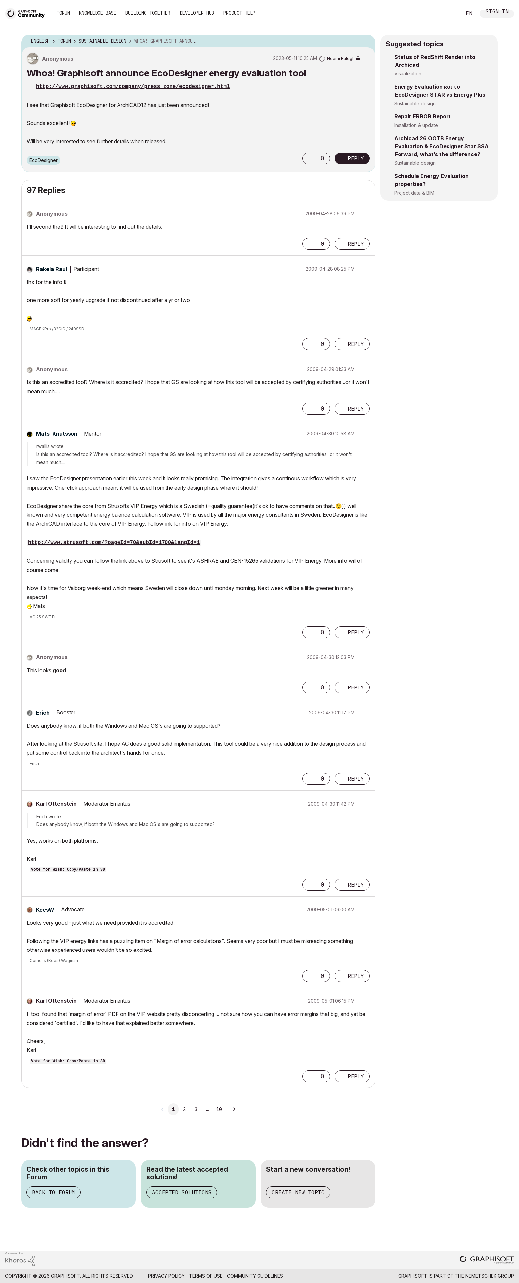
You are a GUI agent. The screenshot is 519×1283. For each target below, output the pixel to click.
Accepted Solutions (182, 1192)
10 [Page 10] (219, 1109)
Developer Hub (197, 13)
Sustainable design (415, 103)
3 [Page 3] (196, 1109)
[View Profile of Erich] (43, 712)
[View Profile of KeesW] (45, 910)
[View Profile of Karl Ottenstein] (56, 803)
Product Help (239, 13)
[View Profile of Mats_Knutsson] (56, 433)
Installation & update (416, 125)
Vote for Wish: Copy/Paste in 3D (68, 869)
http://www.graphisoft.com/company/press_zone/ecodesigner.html (133, 87)
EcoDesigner (43, 160)
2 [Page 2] (184, 1109)
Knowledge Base (97, 13)
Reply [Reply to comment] (356, 244)
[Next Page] (234, 1109)
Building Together (147, 13)
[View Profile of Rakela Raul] (51, 269)
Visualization (407, 73)
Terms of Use (206, 1276)
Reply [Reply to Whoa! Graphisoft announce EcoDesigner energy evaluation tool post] (356, 158)
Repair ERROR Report (422, 116)
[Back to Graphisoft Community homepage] (27, 13)
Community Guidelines (255, 1276)
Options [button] (366, 41)
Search (449, 13)
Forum (63, 13)
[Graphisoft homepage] (487, 1260)
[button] (309, 158)
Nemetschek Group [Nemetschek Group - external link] (489, 1276)
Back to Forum (53, 1192)
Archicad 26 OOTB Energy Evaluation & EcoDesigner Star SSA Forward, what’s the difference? (441, 146)
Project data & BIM (414, 193)
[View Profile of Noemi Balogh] (340, 58)
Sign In (497, 12)
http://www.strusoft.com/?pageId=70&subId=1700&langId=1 (114, 543)
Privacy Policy (166, 1276)
